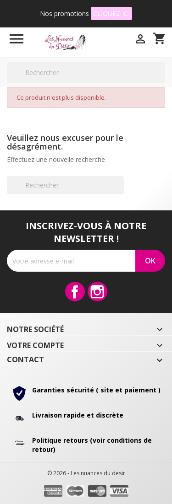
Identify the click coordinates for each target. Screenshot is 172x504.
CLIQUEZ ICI (111, 13)
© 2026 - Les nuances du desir (86, 473)
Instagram (97, 291)
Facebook (75, 291)
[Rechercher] (86, 72)
